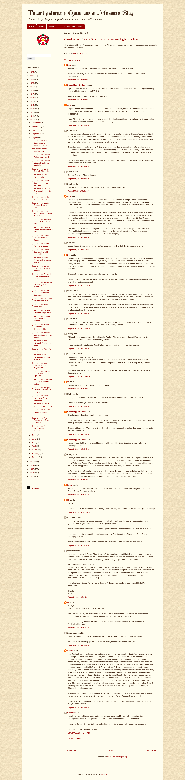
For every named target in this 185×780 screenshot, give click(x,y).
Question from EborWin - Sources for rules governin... (41, 183)
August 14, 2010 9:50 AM (78, 628)
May (34, 442)
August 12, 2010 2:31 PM (78, 449)
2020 (32, 83)
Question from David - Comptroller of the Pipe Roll (40, 373)
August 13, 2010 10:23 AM (79, 512)
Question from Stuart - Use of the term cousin (41, 405)
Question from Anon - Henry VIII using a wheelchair (40, 428)
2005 (32, 476)
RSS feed (33, 489)
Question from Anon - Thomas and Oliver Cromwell (40, 420)
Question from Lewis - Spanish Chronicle (40, 170)
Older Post (151, 750)
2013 (32, 109)
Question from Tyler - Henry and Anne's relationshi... (40, 398)
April (34, 446)
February (36, 453)
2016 (32, 98)
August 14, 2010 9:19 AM (78, 597)
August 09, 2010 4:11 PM (78, 249)
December (36, 123)
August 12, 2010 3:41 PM (78, 480)
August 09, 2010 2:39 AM (78, 166)
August (35, 137)
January (35, 457)
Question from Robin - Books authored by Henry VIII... (40, 251)
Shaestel (71, 713)
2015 (32, 101)
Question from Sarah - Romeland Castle (40, 245)
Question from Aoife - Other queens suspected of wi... (40, 143)
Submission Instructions (73, 26)
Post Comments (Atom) (117, 757)
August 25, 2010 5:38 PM (78, 707)
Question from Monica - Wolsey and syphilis (41, 156)
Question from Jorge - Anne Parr (40, 305)
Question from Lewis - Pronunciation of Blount (40, 237)
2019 (32, 87)
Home (31, 26)
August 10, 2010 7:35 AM (78, 313)
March (35, 450)
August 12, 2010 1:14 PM (78, 389)
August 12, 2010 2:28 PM (78, 434)
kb (68, 382)
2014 (32, 105)
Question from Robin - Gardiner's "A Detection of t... (40, 326)
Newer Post (71, 750)
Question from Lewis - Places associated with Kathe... (42, 229)
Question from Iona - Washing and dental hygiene (40, 357)
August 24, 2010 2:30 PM (78, 645)
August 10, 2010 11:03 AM (79, 328)
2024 (32, 72)
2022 (32, 76)
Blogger (104, 774)
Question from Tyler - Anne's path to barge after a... (41, 260)
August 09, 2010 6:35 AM (78, 191)
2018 (32, 90)
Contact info (53, 26)
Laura (69, 485)
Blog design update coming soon (39, 150)
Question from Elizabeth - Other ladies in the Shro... (42, 276)
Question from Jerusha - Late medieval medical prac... (41, 335)
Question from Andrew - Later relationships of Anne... (41, 412)
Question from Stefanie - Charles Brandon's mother (41, 381)
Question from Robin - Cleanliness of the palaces (40, 318)
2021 (32, 79)
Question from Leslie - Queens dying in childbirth (40, 205)
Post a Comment (75, 738)
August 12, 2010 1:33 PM (78, 406)
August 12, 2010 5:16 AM (78, 348)
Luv (69, 255)
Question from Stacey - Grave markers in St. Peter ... (41, 191)
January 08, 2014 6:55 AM (79, 733)
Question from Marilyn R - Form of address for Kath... (41, 221)
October (35, 130)
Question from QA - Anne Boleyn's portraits (41, 299)
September (37, 134)
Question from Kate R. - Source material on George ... (41, 292)
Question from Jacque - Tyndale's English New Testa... (41, 389)
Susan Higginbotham (76, 85)
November (36, 126)
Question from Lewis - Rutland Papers (40, 198)
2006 (32, 473)
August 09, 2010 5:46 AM (78, 179)
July (34, 435)
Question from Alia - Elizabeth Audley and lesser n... (41, 343)
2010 (32, 120)
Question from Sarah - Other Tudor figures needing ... (40, 268)
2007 (32, 469)
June (34, 439)
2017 (32, 94)
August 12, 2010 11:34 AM (79, 376)
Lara (69, 65)
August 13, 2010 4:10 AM (78, 495)
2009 (32, 462)
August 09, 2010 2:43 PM (78, 237)
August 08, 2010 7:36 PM (78, 125)
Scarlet (70, 650)
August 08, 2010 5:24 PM (78, 80)
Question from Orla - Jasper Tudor (39, 176)
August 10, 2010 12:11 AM (79, 285)
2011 (32, 116)
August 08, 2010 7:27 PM (78, 100)
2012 (32, 112)
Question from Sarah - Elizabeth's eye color (41, 311)
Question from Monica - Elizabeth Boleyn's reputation (41, 163)
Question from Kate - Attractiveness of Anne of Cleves (41, 213)
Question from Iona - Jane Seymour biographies (40, 365)
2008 (32, 465)
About (41, 26)
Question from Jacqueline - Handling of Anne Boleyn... (42, 284)
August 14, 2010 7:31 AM (78, 545)
